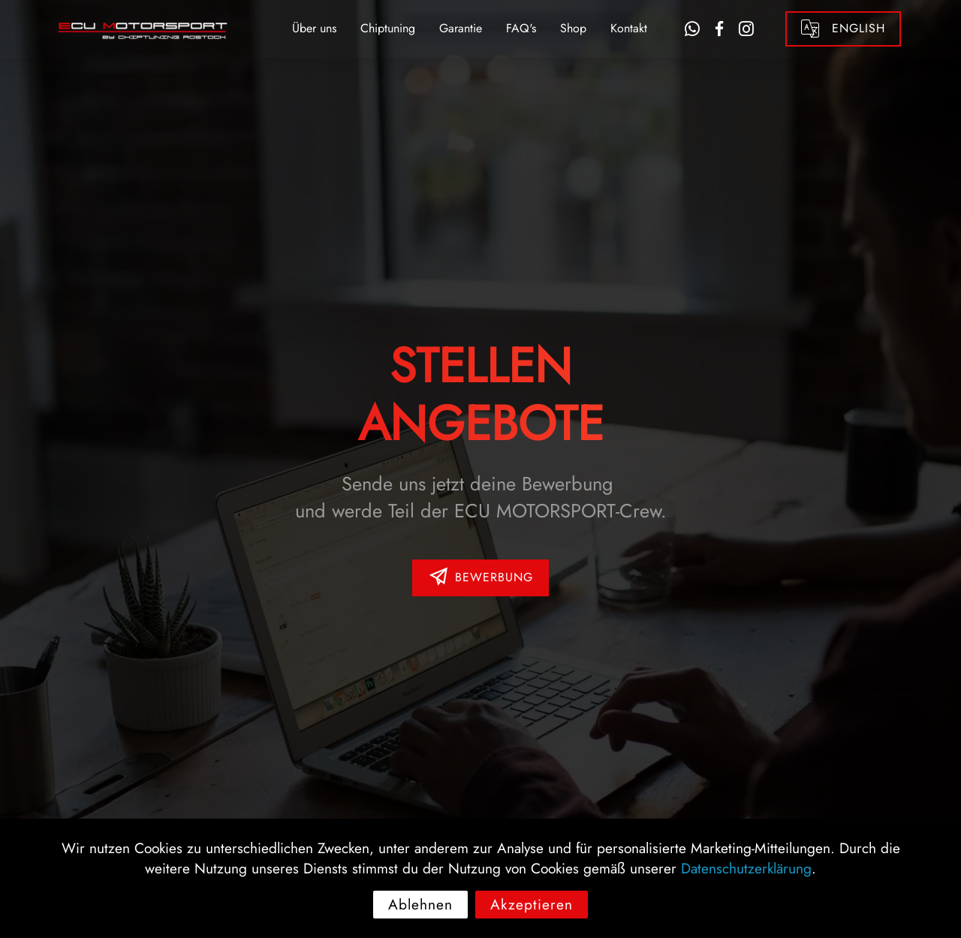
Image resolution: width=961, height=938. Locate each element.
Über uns (314, 28)
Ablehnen (420, 919)
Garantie (460, 28)
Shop (573, 28)
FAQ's (521, 28)
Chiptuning (387, 28)
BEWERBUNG (481, 577)
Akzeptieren (531, 919)
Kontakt (628, 28)
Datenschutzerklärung (746, 883)
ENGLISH (843, 29)
